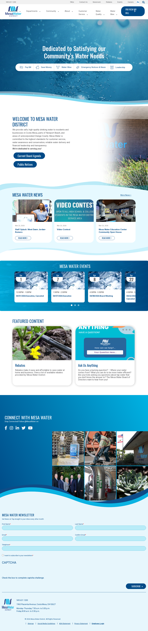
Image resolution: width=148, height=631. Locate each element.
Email (4, 535)
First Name (6, 524)
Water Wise (66, 67)
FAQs (72, 2)
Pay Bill (28, 67)
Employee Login (98, 624)
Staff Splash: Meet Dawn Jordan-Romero (30, 230)
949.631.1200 (11, 2)
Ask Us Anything (88, 365)
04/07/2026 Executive (62, 296)
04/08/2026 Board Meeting (101, 296)
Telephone (6, 545)
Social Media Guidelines (46, 624)
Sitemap (31, 624)
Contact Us (83, 2)
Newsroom (97, 2)
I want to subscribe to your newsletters (18, 555)
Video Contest (63, 229)
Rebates (109, 2)
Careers (131, 2)
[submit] (143, 2)
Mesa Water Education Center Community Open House (113, 230)
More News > (125, 195)
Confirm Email (80, 535)
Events (119, 2)
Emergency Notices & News (93, 67)
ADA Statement (64, 624)
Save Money (46, 67)
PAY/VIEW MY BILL (130, 11)
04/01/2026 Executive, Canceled (30, 296)
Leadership (120, 67)
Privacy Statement (81, 624)
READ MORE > (23, 237)
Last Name (79, 524)
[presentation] (22, 571)
